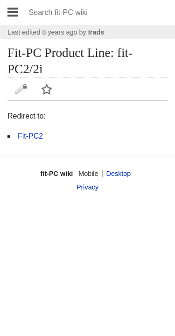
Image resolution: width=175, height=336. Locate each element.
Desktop (118, 173)
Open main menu (12, 12)
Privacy (87, 187)
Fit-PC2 (30, 136)
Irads (96, 32)
